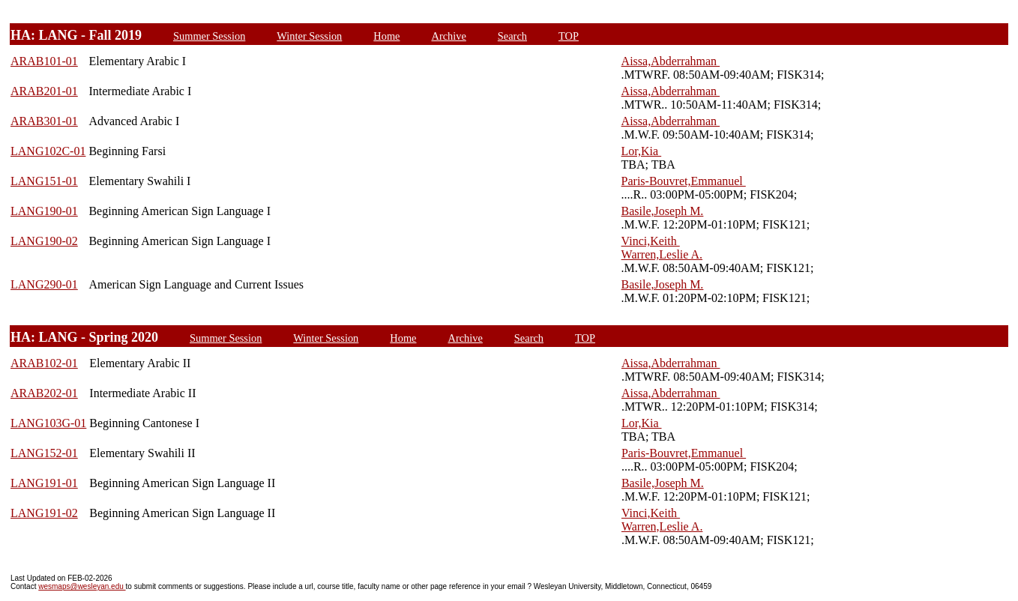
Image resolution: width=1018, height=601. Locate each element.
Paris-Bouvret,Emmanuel (683, 181)
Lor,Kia (641, 151)
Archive (448, 36)
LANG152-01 (44, 453)
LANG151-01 (44, 181)
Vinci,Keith (650, 241)
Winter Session (309, 36)
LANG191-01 (44, 483)
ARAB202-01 (44, 393)
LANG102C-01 (47, 151)
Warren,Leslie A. (661, 254)
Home (386, 36)
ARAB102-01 (44, 363)
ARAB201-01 (44, 91)
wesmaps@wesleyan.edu (81, 586)
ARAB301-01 (44, 121)
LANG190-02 (44, 241)
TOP (568, 36)
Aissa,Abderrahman (670, 61)
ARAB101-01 (44, 61)
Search (512, 36)
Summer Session (209, 36)
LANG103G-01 (48, 423)
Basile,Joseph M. (662, 211)
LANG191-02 (44, 513)
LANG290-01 (44, 284)
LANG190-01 (44, 211)
